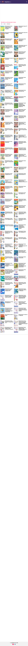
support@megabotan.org (13, 644)
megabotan (8, 1)
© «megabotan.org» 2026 (14, 642)
